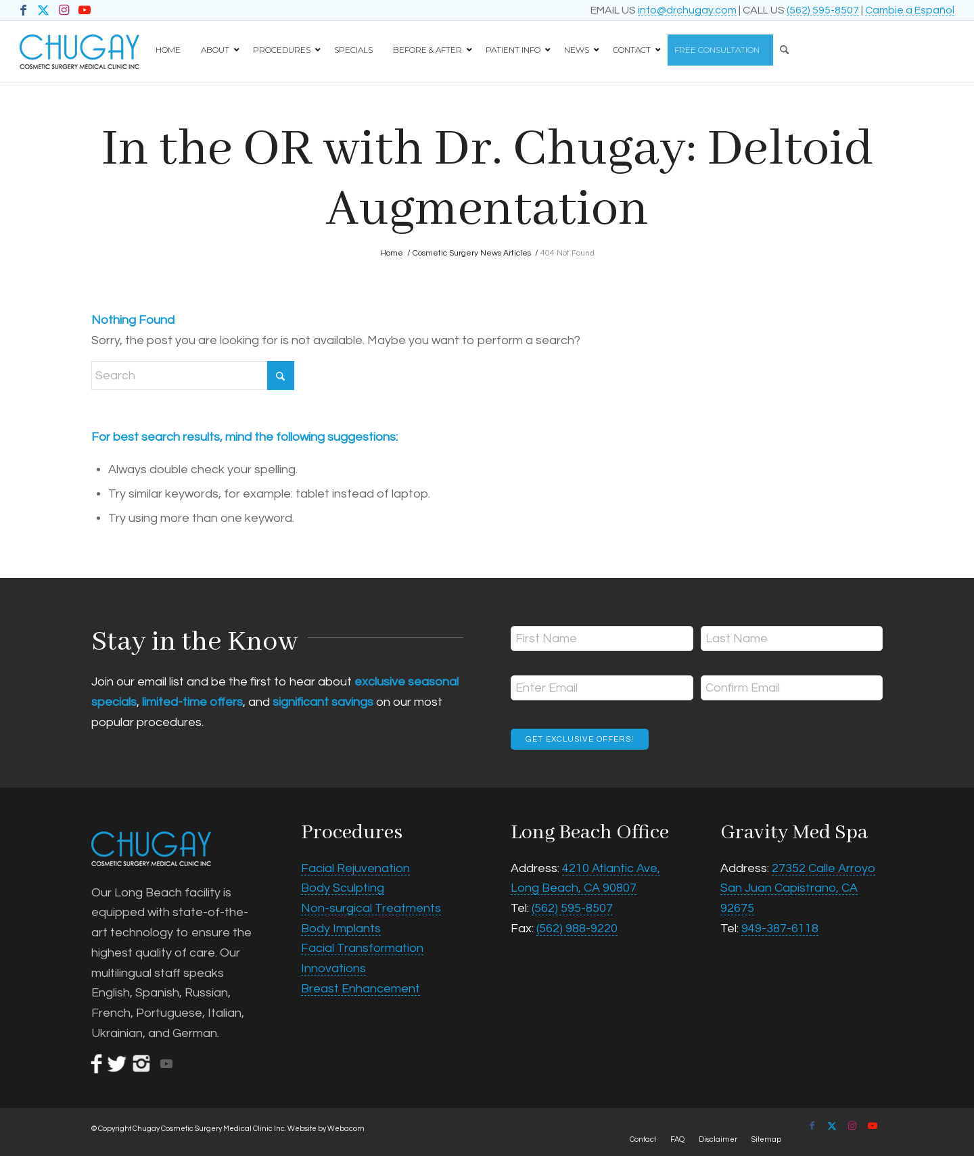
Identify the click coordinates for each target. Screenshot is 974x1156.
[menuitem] (799, 44)
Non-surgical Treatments (371, 908)
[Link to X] (43, 10)
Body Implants (341, 928)
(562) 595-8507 (823, 10)
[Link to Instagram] (64, 10)
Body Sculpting (342, 888)
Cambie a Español (909, 10)
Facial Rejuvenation (355, 868)
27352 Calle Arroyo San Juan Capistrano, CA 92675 (797, 888)
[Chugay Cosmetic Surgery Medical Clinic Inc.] (79, 51)
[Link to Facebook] (23, 10)
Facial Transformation (362, 948)
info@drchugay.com (687, 10)
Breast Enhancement (360, 988)
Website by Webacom (326, 1128)
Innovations (333, 968)
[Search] (781, 44)
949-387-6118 (779, 928)
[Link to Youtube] (84, 10)
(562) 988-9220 (577, 928)
